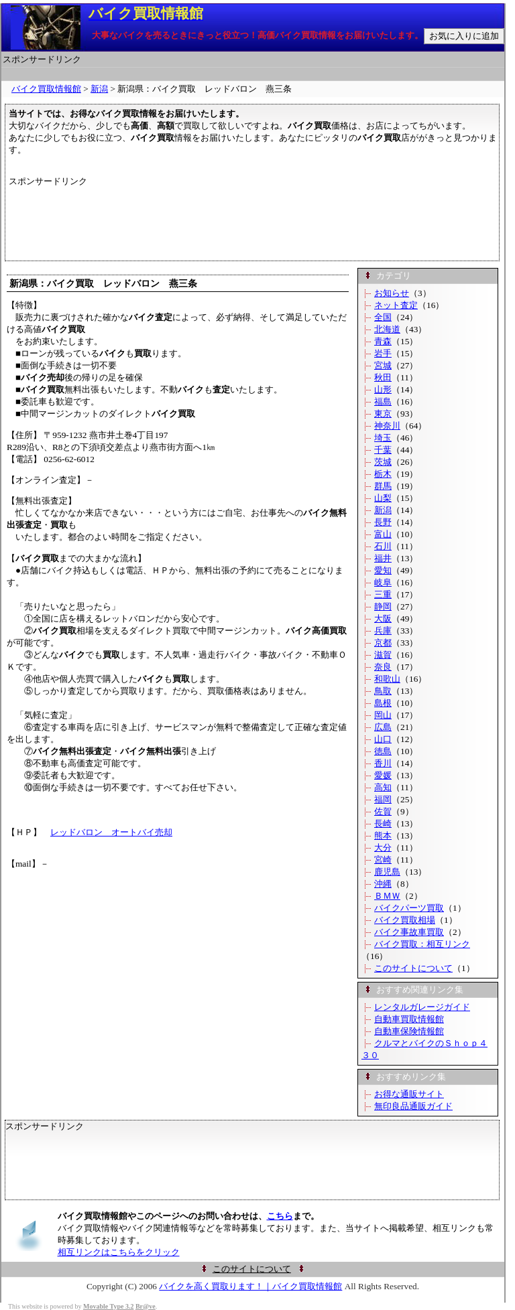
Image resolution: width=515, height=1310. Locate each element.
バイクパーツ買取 (409, 908)
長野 (383, 522)
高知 (383, 787)
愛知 (383, 570)
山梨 (383, 498)
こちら (280, 1216)
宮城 (383, 365)
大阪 (383, 618)
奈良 (383, 667)
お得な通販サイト (409, 1094)
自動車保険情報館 (409, 1031)
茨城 (383, 462)
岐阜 (383, 582)
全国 (383, 317)
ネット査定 (396, 305)
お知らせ (391, 293)
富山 (383, 534)
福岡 (383, 799)
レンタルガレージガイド (422, 1007)
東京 (383, 414)
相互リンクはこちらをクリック (119, 1252)
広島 (383, 727)
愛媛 (383, 775)
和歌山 (387, 679)
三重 (383, 594)
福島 (383, 401)
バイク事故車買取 (409, 932)
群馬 (383, 486)
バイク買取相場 (404, 920)
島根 (383, 703)
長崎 (383, 823)
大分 (383, 848)
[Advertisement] (253, 74)
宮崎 (383, 860)
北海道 (387, 329)
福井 (383, 558)
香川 (383, 763)
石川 (383, 546)
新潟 (99, 89)
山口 (383, 739)
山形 (383, 389)
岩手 (383, 353)
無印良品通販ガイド (413, 1106)
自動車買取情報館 (409, 1019)
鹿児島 (387, 872)
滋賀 (383, 655)
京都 (383, 643)
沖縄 (383, 884)
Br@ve (145, 1306)
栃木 (383, 474)
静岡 (383, 606)
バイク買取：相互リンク (422, 944)
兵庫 (383, 631)
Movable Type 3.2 (108, 1306)
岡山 (383, 715)
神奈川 (387, 426)
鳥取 (383, 691)
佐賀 (383, 811)
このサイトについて (413, 968)
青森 (383, 341)
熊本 (383, 835)
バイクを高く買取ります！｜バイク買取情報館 (250, 1286)
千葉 (383, 450)
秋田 (383, 377)
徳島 (383, 751)
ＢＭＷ (387, 896)
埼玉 (383, 438)
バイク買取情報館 (46, 89)
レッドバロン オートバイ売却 (111, 832)
